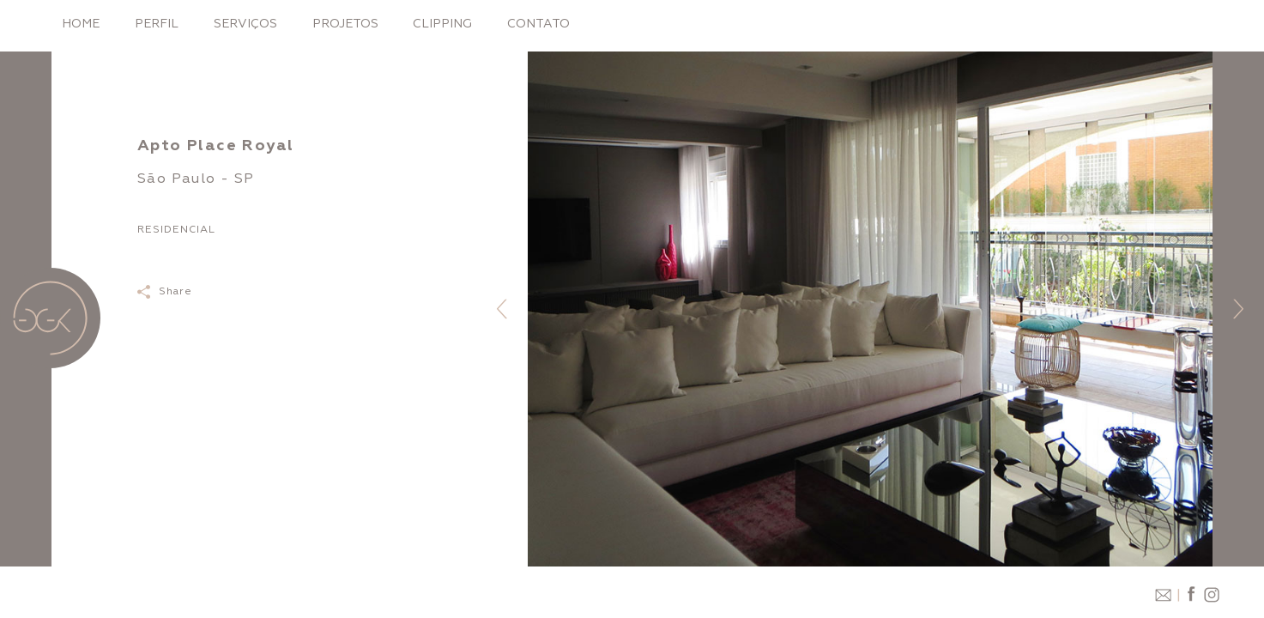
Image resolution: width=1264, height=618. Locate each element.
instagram (1210, 595)
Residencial (176, 229)
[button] (502, 309)
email (1162, 595)
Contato (538, 23)
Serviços (245, 23)
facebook (1191, 595)
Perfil (156, 23)
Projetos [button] (345, 23)
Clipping (442, 23)
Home (81, 23)
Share (175, 291)
